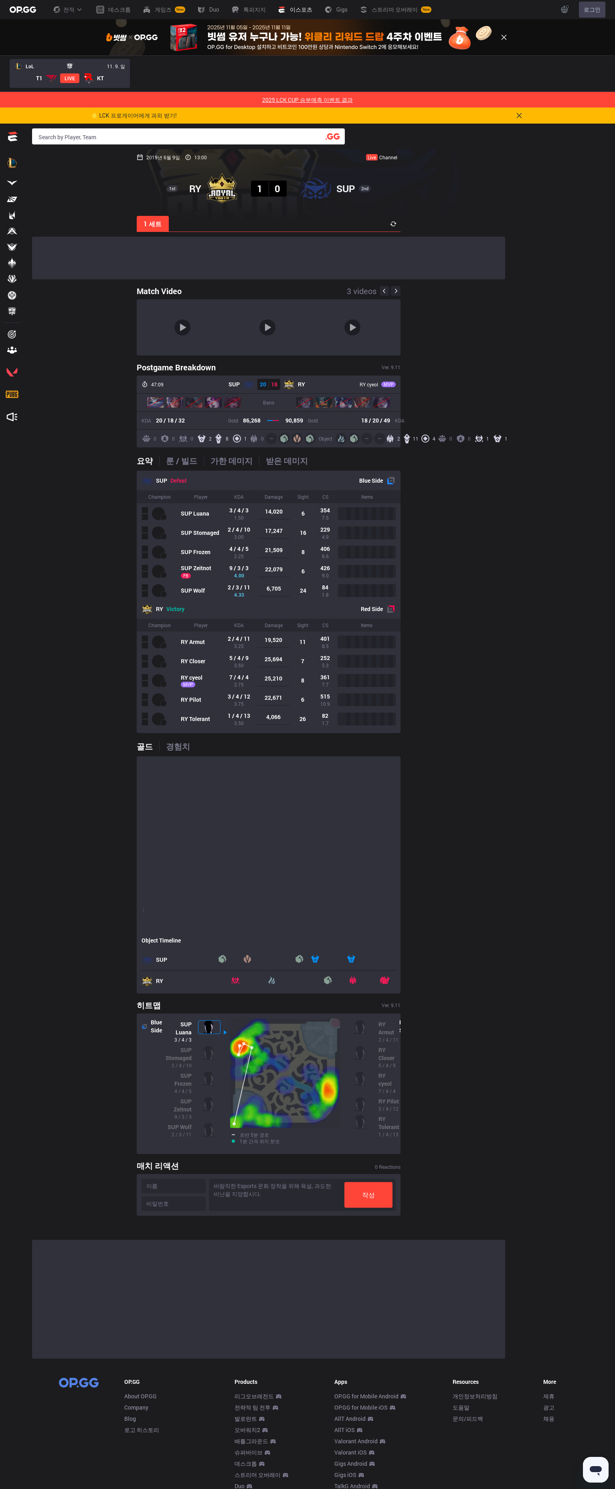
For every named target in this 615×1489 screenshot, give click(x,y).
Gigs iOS (345, 1475)
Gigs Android (350, 1463)
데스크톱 (246, 1463)
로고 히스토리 (141, 1430)
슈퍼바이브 (249, 1452)
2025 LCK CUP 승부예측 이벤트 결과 (307, 100)
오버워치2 (247, 1430)
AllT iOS (344, 1430)
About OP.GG (140, 1396)
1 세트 (48, 223)
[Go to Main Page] (23, 9)
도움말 (461, 1407)
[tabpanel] (268, 602)
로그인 (592, 9)
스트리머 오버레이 (258, 1475)
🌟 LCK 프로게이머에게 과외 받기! (134, 115)
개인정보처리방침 (475, 1396)
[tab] (43, 460)
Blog (130, 1418)
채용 (548, 1418)
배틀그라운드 (251, 1441)
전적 (67, 9)
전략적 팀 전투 (253, 1407)
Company (136, 1407)
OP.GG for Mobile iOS (361, 1407)
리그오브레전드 (254, 1396)
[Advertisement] (268, 258)
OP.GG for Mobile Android (366, 1396)
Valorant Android (356, 1441)
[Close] (504, 37)
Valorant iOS (350, 1452)
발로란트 (246, 1418)
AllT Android (350, 1418)
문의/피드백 (468, 1418)
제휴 (548, 1396)
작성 (473, 1194)
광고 (548, 1407)
